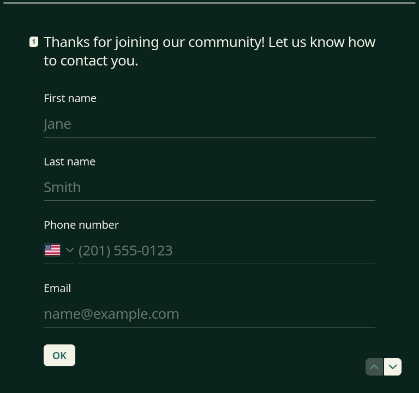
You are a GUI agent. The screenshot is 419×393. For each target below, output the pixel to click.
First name (70, 98)
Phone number (81, 225)
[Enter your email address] (209, 313)
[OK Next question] (59, 355)
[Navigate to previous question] (374, 367)
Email (57, 288)
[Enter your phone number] (227, 250)
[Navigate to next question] (393, 367)
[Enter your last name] (209, 186)
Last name (69, 161)
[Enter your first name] (209, 123)
